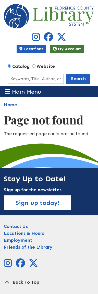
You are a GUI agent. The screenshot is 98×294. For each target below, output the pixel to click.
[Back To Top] (49, 282)
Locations (31, 48)
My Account (67, 48)
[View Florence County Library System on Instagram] (36, 39)
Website (45, 66)
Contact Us (16, 226)
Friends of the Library (28, 247)
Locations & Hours (24, 233)
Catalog (21, 66)
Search (78, 78)
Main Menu (23, 91)
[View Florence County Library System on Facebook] (49, 39)
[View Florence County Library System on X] (61, 39)
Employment (18, 240)
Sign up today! (37, 202)
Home (10, 105)
